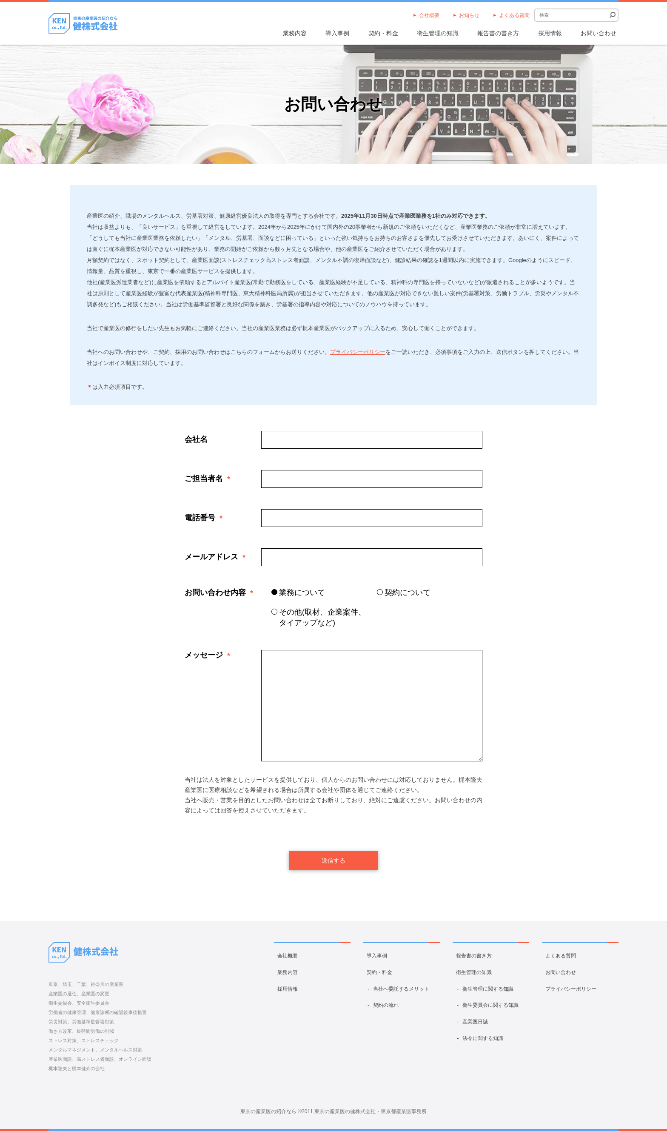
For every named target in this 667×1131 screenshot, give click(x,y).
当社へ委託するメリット (401, 989)
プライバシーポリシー (357, 352)
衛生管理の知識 (438, 33)
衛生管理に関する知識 (487, 989)
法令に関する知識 (482, 1038)
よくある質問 (514, 15)
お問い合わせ (598, 33)
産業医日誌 (475, 1022)
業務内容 (295, 33)
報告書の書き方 (498, 33)
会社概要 (429, 15)
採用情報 (550, 33)
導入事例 (337, 33)
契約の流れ (386, 1005)
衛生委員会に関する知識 (490, 1005)
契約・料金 (383, 33)
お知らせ (469, 15)
